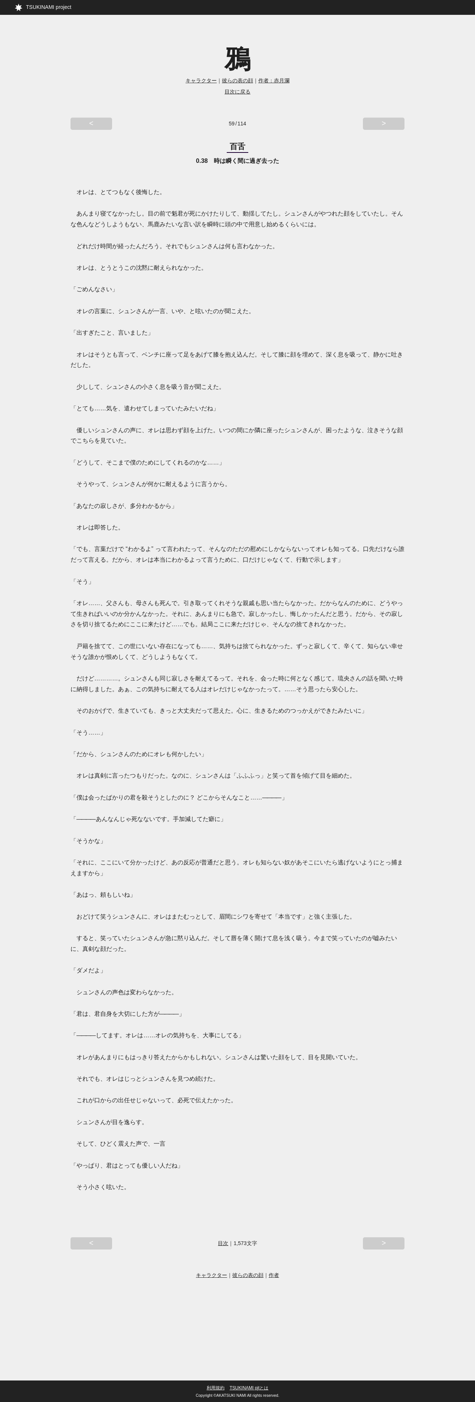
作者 (274, 1278)
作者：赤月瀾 (273, 80)
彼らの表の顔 (237, 80)
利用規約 (216, 1387)
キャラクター (201, 80)
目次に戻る (237, 92)
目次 (223, 1245)
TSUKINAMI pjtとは (249, 1387)
